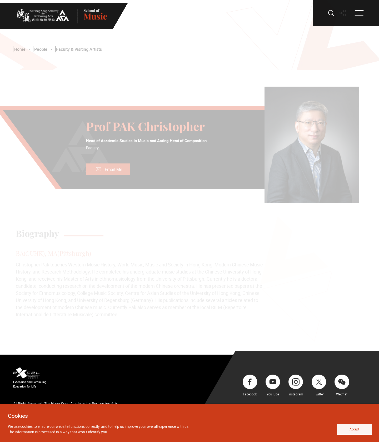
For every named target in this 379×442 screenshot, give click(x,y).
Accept (354, 429)
